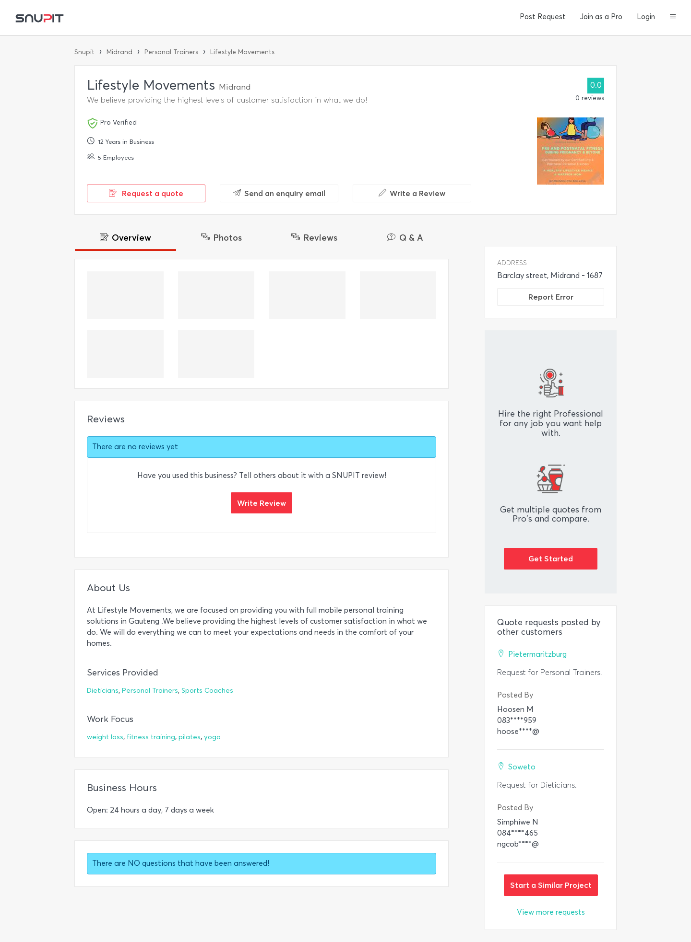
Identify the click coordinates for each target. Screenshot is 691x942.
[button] (673, 17)
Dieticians (103, 690)
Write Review (261, 503)
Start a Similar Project (551, 885)
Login (646, 16)
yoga (212, 737)
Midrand (119, 52)
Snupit (84, 52)
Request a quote (146, 193)
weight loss (105, 737)
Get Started (550, 558)
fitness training (151, 737)
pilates (190, 737)
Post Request (543, 16)
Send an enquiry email (279, 193)
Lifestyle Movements (242, 52)
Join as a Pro (601, 16)
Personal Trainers (171, 52)
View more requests (551, 912)
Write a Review (412, 193)
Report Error (550, 297)
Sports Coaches (207, 690)
